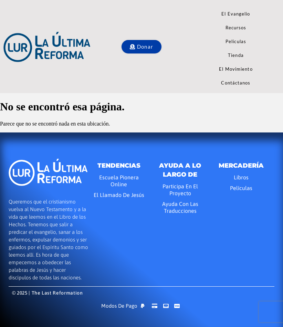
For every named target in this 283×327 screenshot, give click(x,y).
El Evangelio (235, 14)
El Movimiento (235, 69)
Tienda (236, 55)
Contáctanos (235, 83)
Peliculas (236, 41)
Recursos (236, 27)
